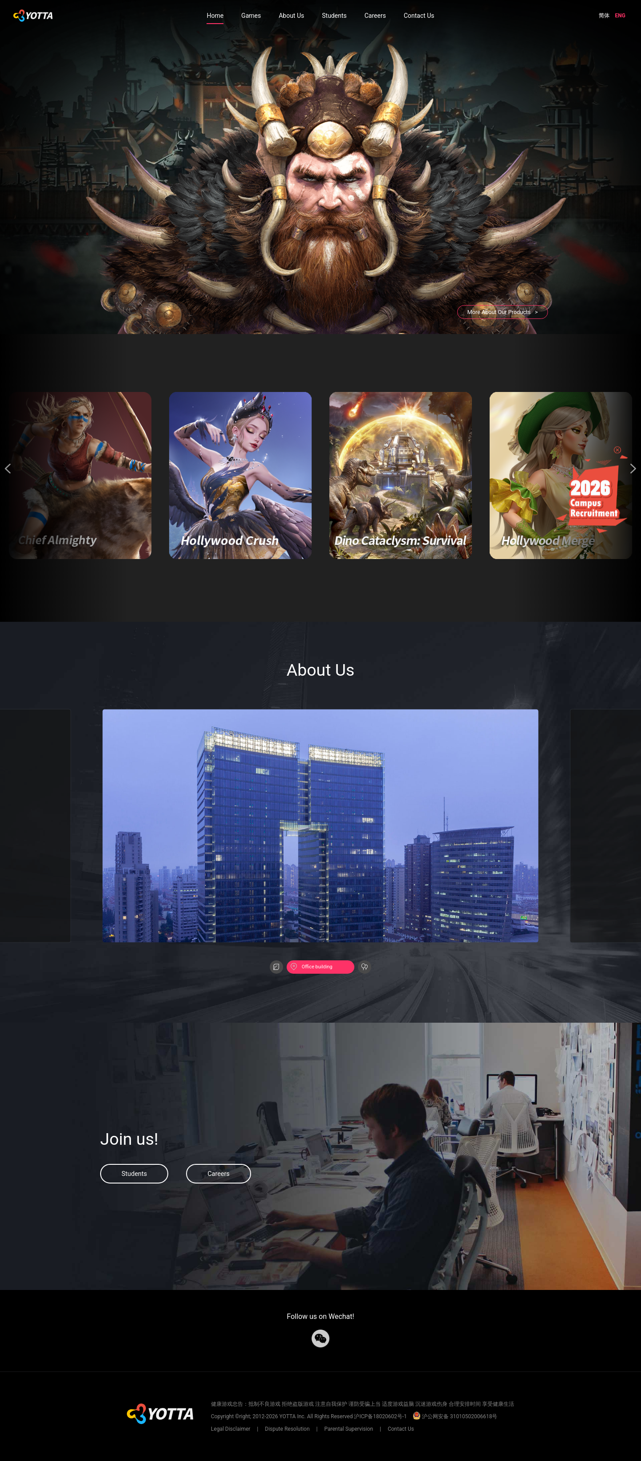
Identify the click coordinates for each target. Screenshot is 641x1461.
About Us (291, 15)
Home (215, 15)
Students (334, 15)
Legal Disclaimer (231, 1429)
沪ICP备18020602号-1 (380, 1416)
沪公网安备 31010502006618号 (455, 1416)
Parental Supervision (348, 1429)
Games (251, 15)
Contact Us (419, 15)
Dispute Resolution (287, 1429)
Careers (375, 15)
